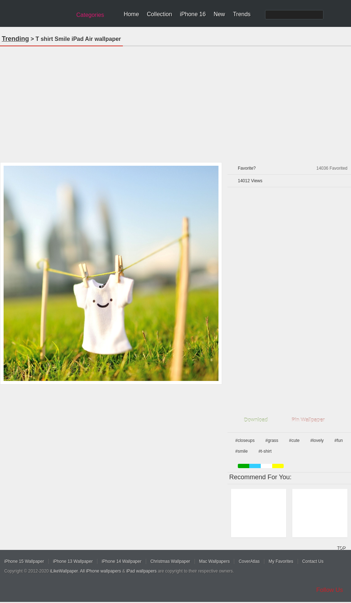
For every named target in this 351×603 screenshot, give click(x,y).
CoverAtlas (249, 561)
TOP (341, 547)
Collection (159, 14)
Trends (241, 14)
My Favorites (281, 561)
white (266, 466)
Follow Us (329, 589)
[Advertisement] (175, 102)
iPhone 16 (193, 14)
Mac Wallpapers (214, 561)
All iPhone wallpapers (100, 571)
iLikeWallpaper (64, 571)
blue (255, 466)
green (243, 466)
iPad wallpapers (141, 571)
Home (131, 14)
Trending (15, 38)
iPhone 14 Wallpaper (121, 561)
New (219, 14)
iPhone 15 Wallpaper (24, 561)
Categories (90, 15)
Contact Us (312, 561)
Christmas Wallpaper (170, 561)
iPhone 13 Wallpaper (73, 561)
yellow (278, 466)
